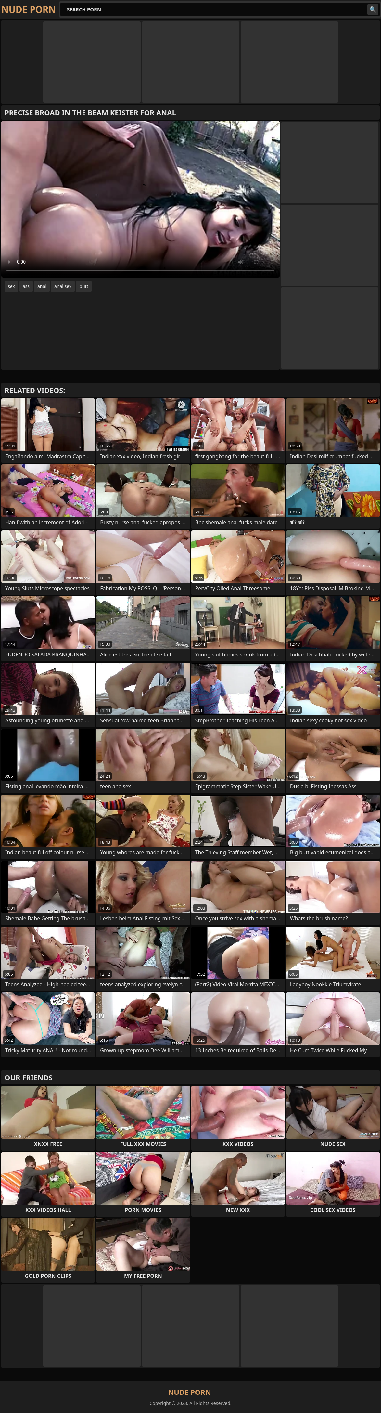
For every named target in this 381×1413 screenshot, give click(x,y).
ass (26, 286)
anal (41, 286)
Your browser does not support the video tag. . (140, 199)
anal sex (62, 286)
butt (83, 286)
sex (11, 286)
